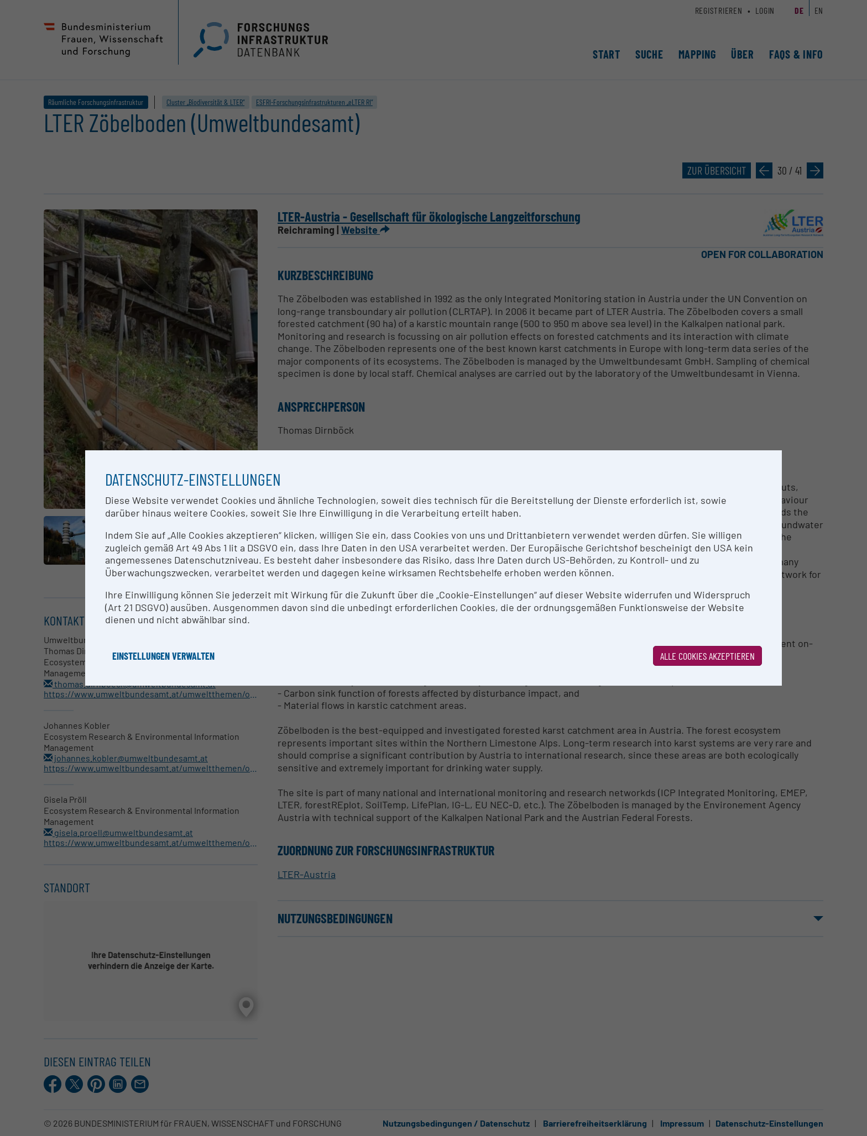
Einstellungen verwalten (163, 656)
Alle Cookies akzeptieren (707, 656)
